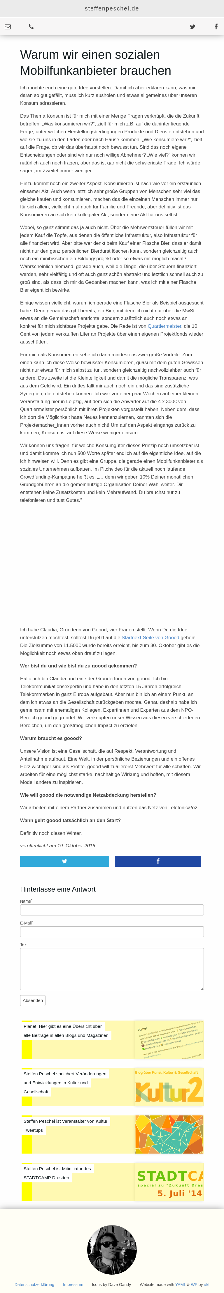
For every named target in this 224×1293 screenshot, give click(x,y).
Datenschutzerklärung (34, 1284)
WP (194, 1284)
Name (26, 901)
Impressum (73, 1284)
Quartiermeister (164, 326)
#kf (206, 1284)
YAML (180, 1284)
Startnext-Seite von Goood (150, 637)
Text (24, 944)
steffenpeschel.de (112, 8)
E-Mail (26, 922)
